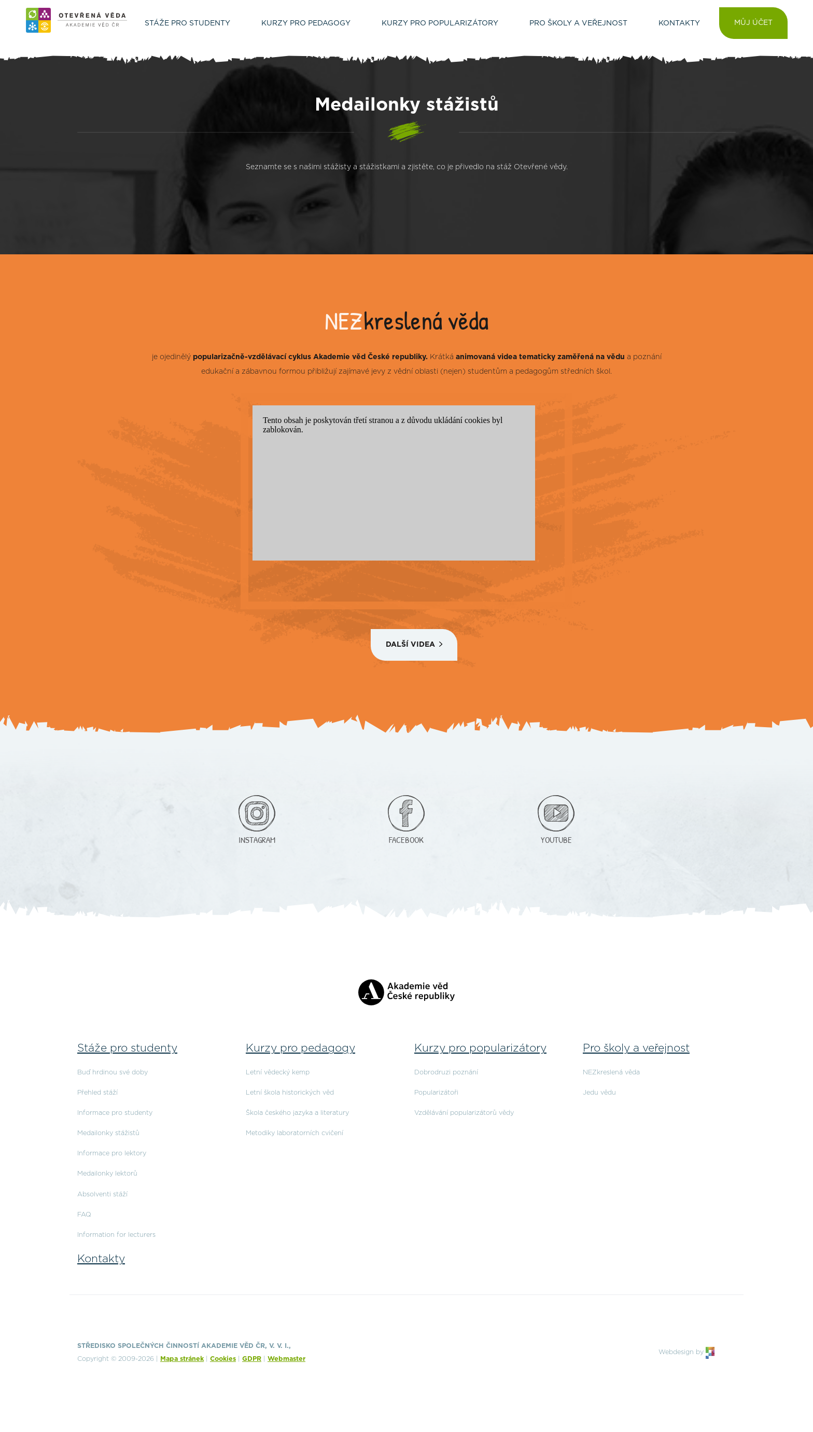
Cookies (223, 1359)
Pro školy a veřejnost (636, 1048)
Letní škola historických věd (290, 1092)
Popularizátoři (436, 1092)
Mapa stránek (182, 1359)
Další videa (410, 644)
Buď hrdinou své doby (112, 1072)
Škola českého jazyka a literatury (297, 1113)
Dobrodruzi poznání (446, 1072)
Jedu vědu (599, 1092)
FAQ (84, 1214)
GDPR (251, 1359)
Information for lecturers (116, 1235)
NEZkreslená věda (611, 1072)
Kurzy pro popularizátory (480, 1048)
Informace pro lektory (111, 1153)
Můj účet (753, 22)
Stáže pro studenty (127, 1048)
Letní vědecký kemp (278, 1072)
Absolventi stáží (102, 1194)
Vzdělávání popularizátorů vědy (464, 1113)
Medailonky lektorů (107, 1173)
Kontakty (101, 1258)
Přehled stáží (97, 1092)
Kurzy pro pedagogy (300, 1048)
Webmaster (286, 1359)
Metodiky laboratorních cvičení (294, 1133)
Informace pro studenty (114, 1113)
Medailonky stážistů (108, 1133)
